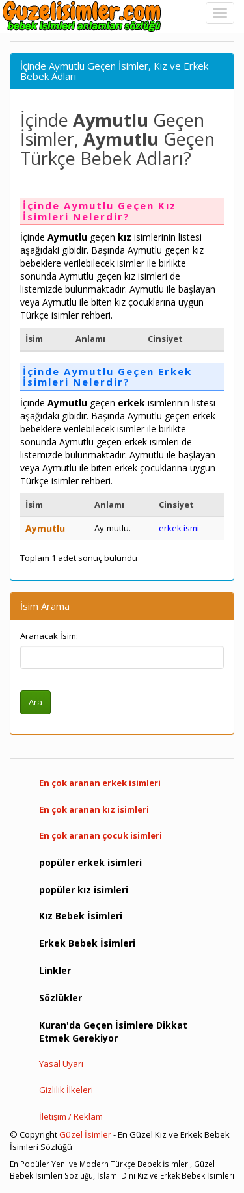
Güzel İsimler (85, 1134)
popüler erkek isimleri (90, 862)
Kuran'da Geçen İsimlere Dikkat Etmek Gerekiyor (113, 1031)
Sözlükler (60, 997)
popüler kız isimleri (83, 890)
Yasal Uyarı (61, 1063)
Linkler (55, 970)
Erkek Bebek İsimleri (87, 943)
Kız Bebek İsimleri (80, 916)
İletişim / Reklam (71, 1116)
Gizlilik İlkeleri (66, 1089)
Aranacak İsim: (49, 636)
